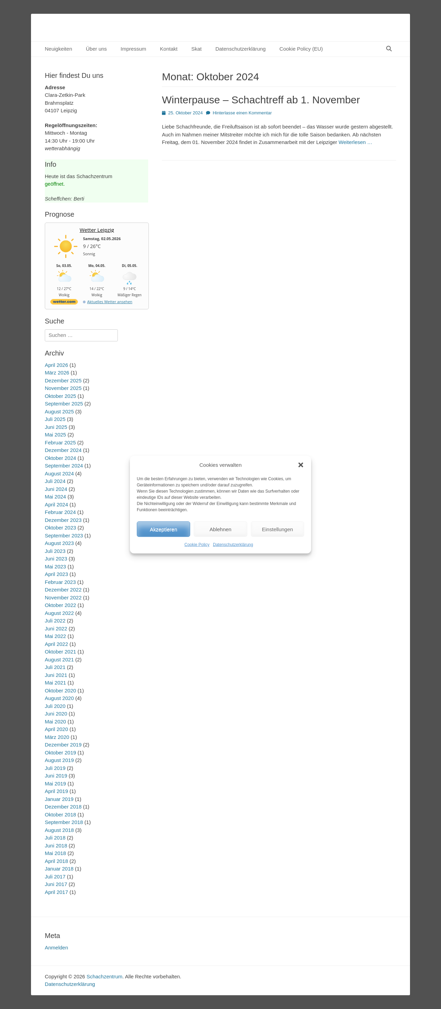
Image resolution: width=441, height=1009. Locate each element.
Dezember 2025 (63, 380)
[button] (300, 464)
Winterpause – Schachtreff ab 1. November (261, 99)
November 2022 (63, 597)
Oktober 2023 (60, 528)
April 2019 (56, 791)
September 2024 (64, 466)
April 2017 (56, 892)
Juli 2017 (55, 876)
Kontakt (168, 49)
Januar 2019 (59, 799)
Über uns (96, 49)
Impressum (133, 49)
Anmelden (56, 947)
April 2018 (56, 861)
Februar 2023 (60, 582)
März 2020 (57, 737)
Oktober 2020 (60, 690)
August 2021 (59, 659)
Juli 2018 (55, 838)
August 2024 (59, 473)
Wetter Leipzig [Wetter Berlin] (97, 229)
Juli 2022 (55, 621)
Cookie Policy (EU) (301, 49)
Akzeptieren (163, 529)
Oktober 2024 (60, 458)
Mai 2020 (55, 721)
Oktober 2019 (60, 752)
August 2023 (59, 543)
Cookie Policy (196, 544)
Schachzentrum (104, 976)
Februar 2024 (60, 512)
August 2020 (59, 698)
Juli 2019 (55, 768)
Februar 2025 (60, 442)
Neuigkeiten (58, 49)
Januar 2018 (59, 869)
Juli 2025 (55, 419)
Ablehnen (220, 529)
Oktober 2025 (60, 396)
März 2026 (57, 372)
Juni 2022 (56, 628)
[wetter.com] (64, 303)
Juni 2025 (56, 427)
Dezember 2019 (63, 745)
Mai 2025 (55, 434)
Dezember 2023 (63, 520)
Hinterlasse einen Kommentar (242, 112)
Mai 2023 (55, 566)
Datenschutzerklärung (233, 544)
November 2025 (63, 388)
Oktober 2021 (60, 652)
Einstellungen (277, 529)
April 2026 (56, 365)
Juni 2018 (56, 845)
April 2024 (56, 504)
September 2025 (64, 403)
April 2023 (56, 574)
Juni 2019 (56, 776)
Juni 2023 (56, 559)
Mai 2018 (55, 853)
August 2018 (59, 830)
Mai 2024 (55, 497)
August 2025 (59, 411)
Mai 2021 (55, 683)
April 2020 (56, 729)
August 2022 (59, 613)
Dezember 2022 (63, 590)
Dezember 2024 (63, 450)
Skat (196, 49)
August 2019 (59, 760)
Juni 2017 (56, 884)
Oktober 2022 (60, 605)
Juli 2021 (55, 667)
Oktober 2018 (60, 814)
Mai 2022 (55, 636)
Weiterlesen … (355, 142)
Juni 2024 (56, 489)
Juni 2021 (56, 675)
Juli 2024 (55, 481)
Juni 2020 (56, 714)
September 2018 (64, 822)
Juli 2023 (55, 551)
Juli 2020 (55, 706)
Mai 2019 (55, 783)
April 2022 (56, 644)
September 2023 (64, 535)
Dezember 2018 (63, 807)
